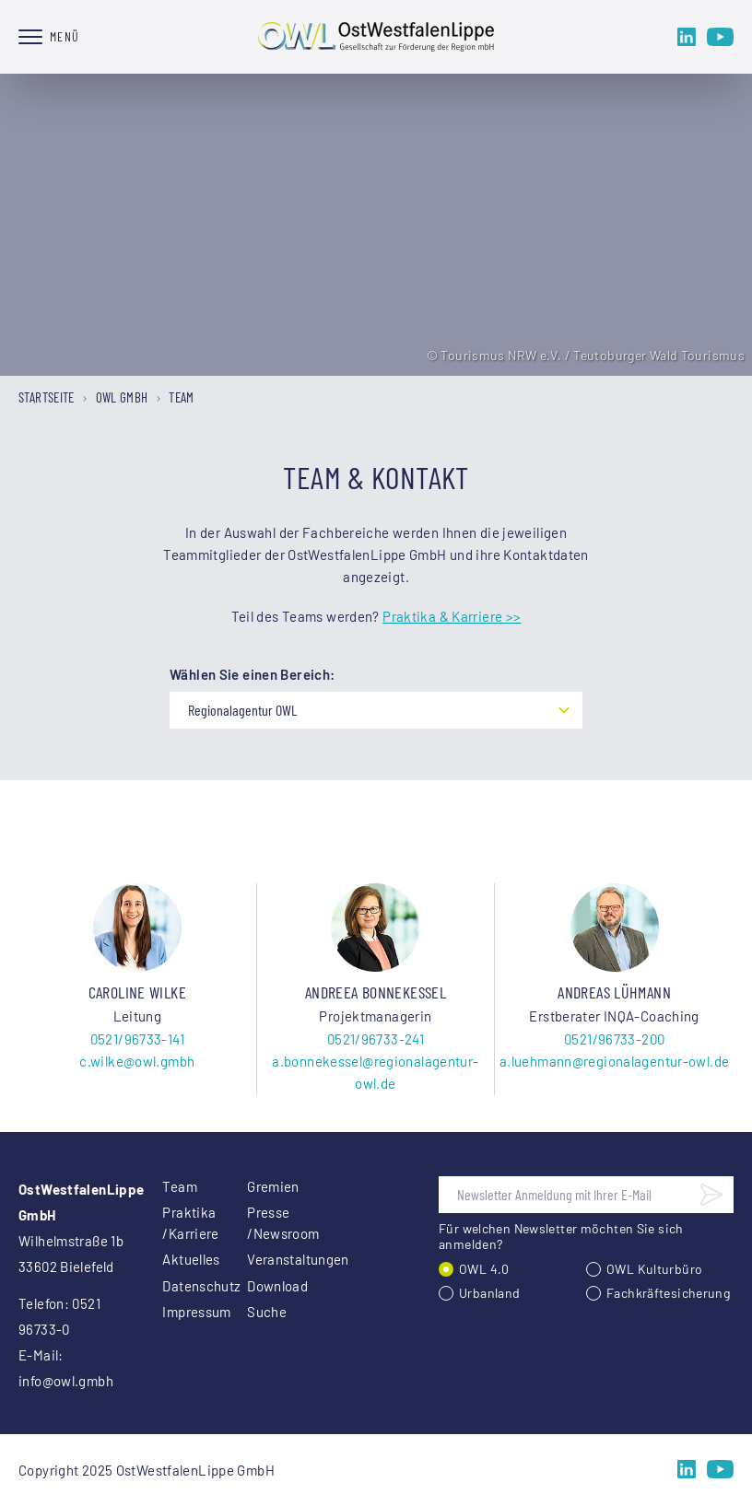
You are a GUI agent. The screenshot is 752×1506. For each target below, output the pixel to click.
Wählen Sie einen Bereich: (252, 674)
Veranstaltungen (267, 1259)
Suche (267, 1311)
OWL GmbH (122, 397)
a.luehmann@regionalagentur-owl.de (614, 1061)
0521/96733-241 (375, 1039)
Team (179, 1186)
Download (267, 1286)
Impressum (182, 1311)
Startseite (46, 397)
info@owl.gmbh (65, 1380)
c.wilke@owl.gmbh (136, 1061)
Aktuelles (182, 1259)
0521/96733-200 (614, 1039)
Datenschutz (182, 1286)
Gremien (267, 1186)
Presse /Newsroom (267, 1223)
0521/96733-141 (137, 1039)
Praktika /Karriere (182, 1223)
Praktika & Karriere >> (451, 616)
